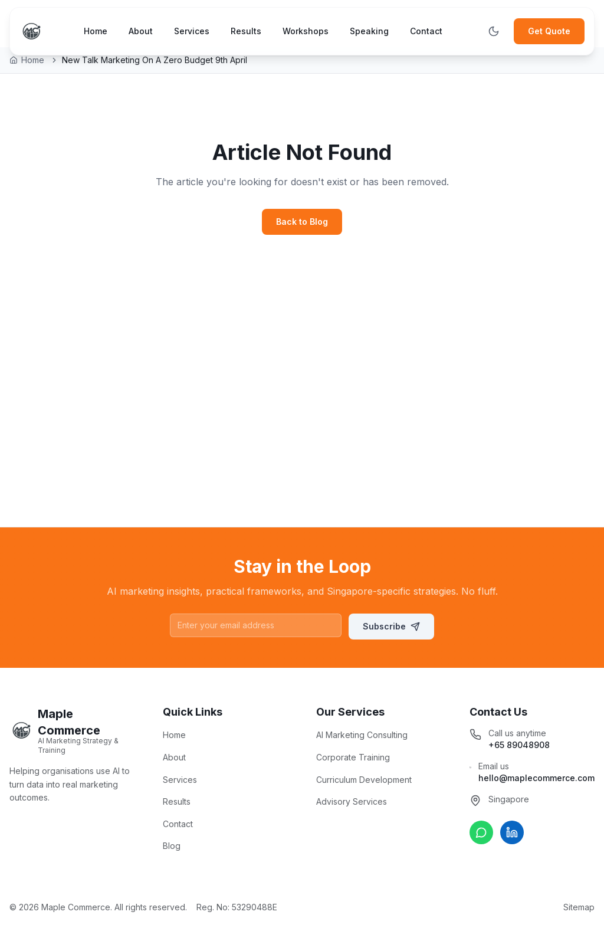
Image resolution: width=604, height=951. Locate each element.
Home (95, 31)
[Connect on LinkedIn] (512, 832)
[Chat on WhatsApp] (481, 832)
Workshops (306, 31)
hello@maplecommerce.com (536, 778)
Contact (426, 31)
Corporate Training (353, 757)
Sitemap (579, 907)
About (141, 31)
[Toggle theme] (493, 31)
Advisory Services (351, 801)
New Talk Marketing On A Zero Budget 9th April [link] (154, 60)
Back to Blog (302, 222)
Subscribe (391, 626)
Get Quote (549, 31)
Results (246, 31)
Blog (171, 846)
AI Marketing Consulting (362, 735)
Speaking (369, 31)
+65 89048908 (519, 745)
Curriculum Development (364, 780)
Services (191, 31)
